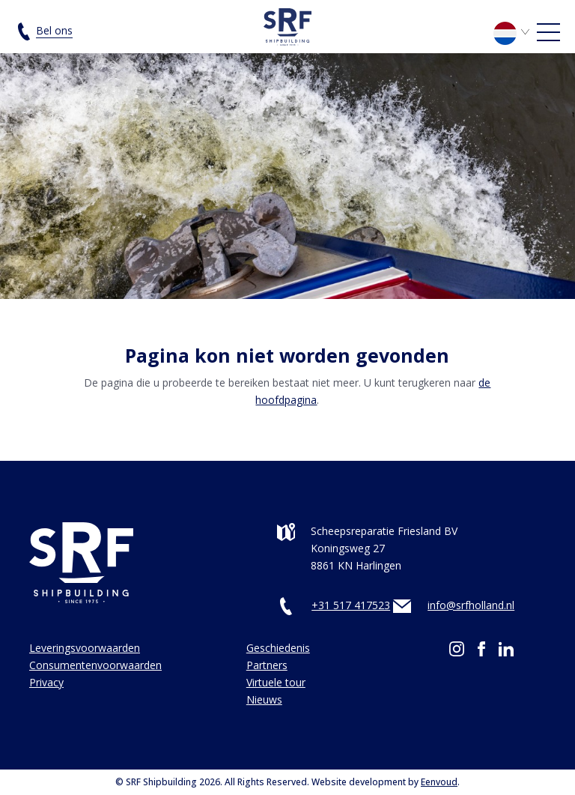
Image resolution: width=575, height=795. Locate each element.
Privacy (46, 682)
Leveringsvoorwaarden (84, 648)
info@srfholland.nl (471, 605)
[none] (514, 37)
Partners (267, 665)
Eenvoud (439, 782)
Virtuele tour (275, 682)
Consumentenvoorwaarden (95, 665)
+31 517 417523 (350, 605)
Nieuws (264, 699)
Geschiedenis (278, 648)
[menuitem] (514, 32)
